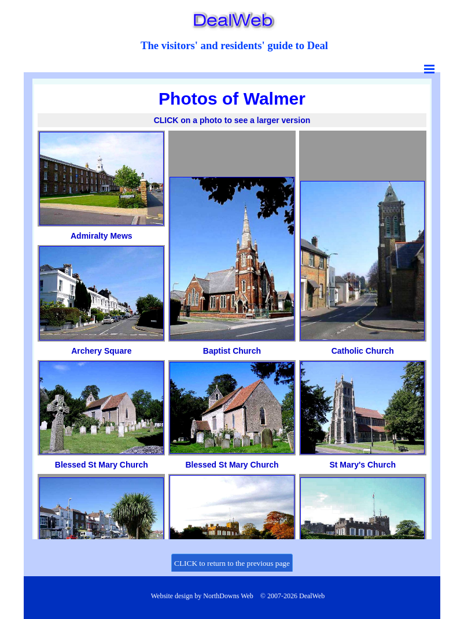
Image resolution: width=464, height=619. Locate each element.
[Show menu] (429, 69)
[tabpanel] (234, 45)
